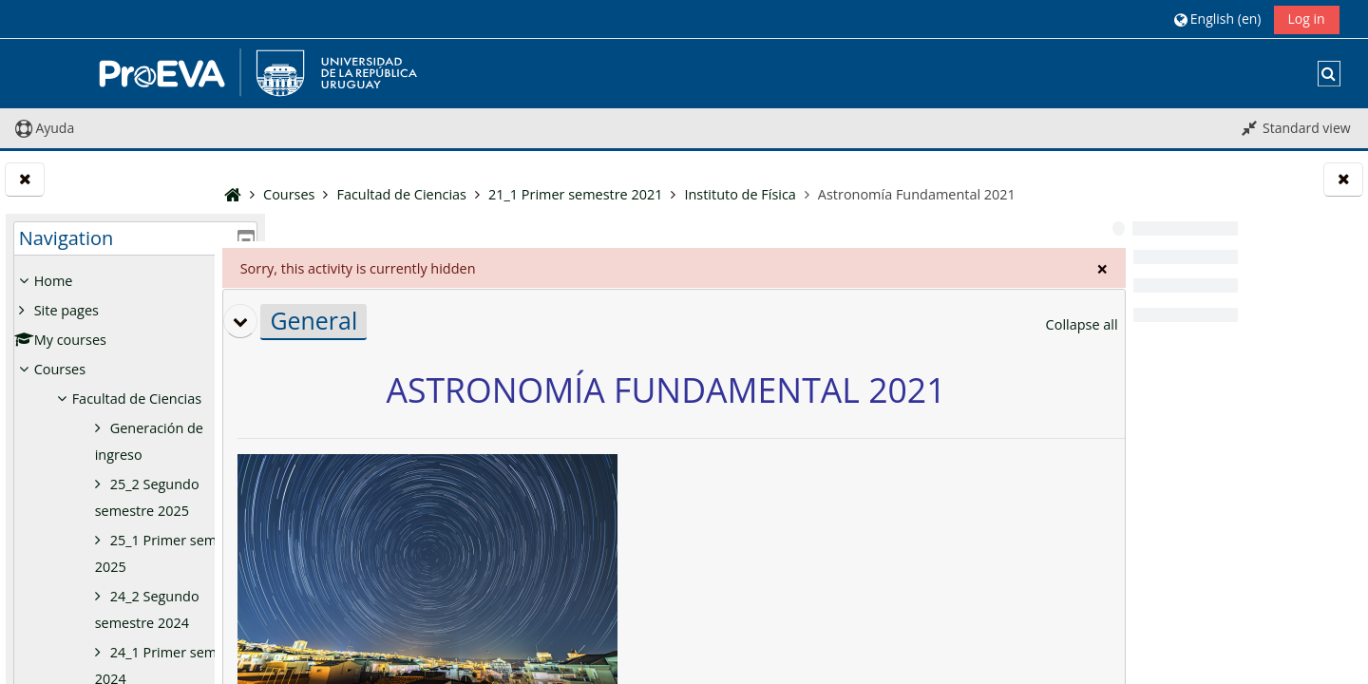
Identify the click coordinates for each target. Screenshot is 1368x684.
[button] (1217, 18)
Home (53, 281)
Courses (60, 369)
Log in (1306, 19)
